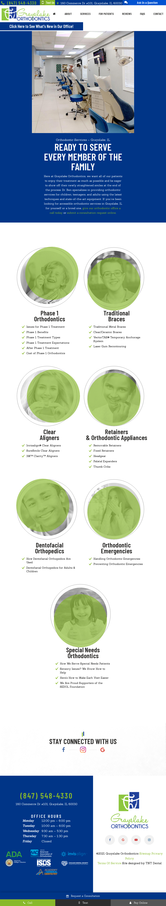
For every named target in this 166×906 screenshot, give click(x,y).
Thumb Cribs (101, 466)
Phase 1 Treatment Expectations (47, 342)
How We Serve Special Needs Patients (85, 663)
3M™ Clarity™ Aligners (42, 456)
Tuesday (29, 826)
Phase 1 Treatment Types (43, 337)
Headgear (99, 456)
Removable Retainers (107, 445)
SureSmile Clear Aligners (43, 450)
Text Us (47, 2)
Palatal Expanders (105, 461)
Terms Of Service (109, 863)
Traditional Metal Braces (109, 326)
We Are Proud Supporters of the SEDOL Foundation (81, 684)
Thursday (29, 836)
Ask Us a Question (140, 2)
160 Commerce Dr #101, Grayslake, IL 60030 (89, 3)
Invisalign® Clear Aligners (43, 445)
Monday (28, 821)
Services (85, 14)
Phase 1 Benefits (37, 332)
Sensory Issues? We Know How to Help (82, 670)
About (68, 14)
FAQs (142, 14)
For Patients (106, 14)
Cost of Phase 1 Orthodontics (45, 353)
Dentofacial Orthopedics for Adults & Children (50, 569)
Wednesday (31, 831)
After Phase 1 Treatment (42, 348)
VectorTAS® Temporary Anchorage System (116, 339)
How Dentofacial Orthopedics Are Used (48, 560)
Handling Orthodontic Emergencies (116, 558)
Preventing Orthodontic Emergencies (118, 564)
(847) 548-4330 (18, 3)
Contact (158, 14)
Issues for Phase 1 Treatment (45, 326)
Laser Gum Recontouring (109, 346)
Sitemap (145, 853)
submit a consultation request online (91, 212)
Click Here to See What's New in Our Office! (41, 26)
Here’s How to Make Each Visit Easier (84, 677)
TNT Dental (154, 863)
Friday (27, 841)
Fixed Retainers (103, 450)
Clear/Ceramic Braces (107, 332)
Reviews (127, 14)
